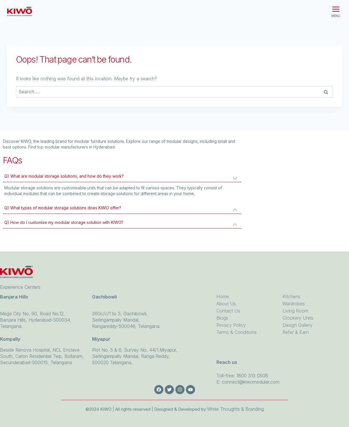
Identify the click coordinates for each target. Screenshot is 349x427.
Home (222, 296)
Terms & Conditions (236, 332)
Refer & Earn (296, 332)
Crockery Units (298, 318)
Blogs (222, 318)
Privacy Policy (231, 325)
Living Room (295, 311)
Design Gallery (298, 325)
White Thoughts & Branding (235, 409)
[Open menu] (336, 11)
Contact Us (228, 311)
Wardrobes (294, 303)
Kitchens (292, 296)
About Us (226, 303)
